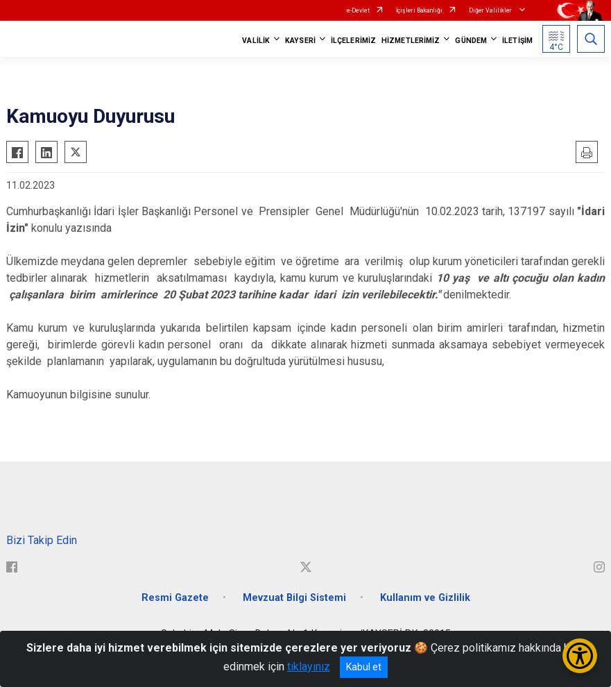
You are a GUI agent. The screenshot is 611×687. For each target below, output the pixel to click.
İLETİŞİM (517, 40)
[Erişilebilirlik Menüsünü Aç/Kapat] (579, 655)
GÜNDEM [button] (471, 40)
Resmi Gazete (175, 598)
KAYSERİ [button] (300, 40)
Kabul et (363, 666)
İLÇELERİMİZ (353, 40)
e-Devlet (358, 10)
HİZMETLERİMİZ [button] (410, 40)
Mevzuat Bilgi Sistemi (294, 598)
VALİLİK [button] (256, 40)
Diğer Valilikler (491, 10)
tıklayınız (308, 666)
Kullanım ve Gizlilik (425, 598)
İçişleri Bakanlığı (419, 10)
